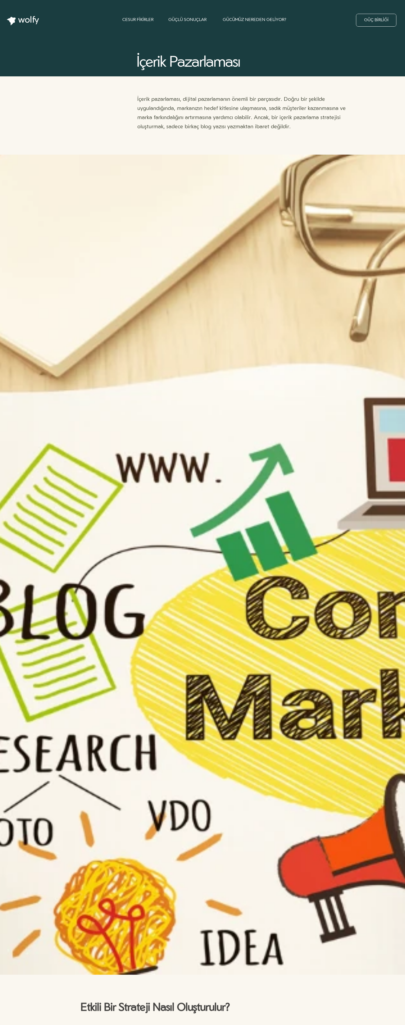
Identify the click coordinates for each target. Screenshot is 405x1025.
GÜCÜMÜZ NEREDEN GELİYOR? (254, 20)
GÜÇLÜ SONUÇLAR (187, 20)
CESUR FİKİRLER (137, 20)
